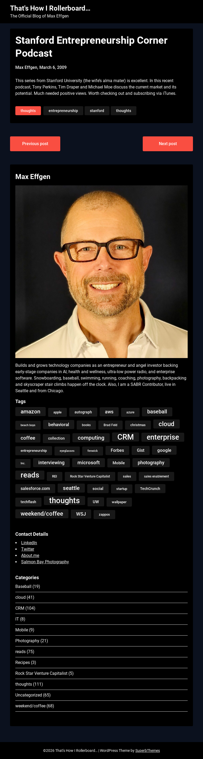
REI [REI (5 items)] (54, 476)
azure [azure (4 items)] (130, 412)
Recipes (22, 662)
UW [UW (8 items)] (96, 501)
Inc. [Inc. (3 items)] (23, 463)
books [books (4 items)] (86, 425)
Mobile (21, 629)
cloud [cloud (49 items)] (166, 424)
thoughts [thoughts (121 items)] (64, 500)
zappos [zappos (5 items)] (104, 514)
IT (17, 619)
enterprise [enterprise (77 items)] (163, 437)
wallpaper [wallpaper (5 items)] (119, 502)
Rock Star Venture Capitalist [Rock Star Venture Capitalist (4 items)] (90, 476)
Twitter (27, 549)
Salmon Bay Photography (45, 561)
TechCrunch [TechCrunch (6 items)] (150, 488)
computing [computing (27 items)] (91, 437)
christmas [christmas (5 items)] (138, 425)
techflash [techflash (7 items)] (28, 502)
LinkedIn (29, 542)
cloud (20, 597)
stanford (97, 111)
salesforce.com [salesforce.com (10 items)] (35, 488)
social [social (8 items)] (98, 488)
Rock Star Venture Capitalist (41, 673)
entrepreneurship (63, 111)
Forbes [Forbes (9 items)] (117, 450)
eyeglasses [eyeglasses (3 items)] (67, 451)
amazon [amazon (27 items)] (30, 411)
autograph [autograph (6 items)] (83, 412)
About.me (30, 555)
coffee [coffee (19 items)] (28, 438)
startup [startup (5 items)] (121, 489)
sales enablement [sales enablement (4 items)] (156, 476)
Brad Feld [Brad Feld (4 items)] (110, 425)
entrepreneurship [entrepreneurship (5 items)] (34, 451)
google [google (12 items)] (164, 450)
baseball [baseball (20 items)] (157, 412)
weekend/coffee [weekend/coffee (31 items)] (42, 513)
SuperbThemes (147, 750)
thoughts (28, 111)
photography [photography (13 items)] (151, 462)
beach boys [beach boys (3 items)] (28, 425)
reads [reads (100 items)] (30, 475)
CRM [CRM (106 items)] (125, 436)
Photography (27, 640)
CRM (19, 608)
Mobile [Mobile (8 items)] (119, 463)
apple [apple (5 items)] (57, 412)
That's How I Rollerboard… (50, 8)
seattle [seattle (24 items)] (71, 488)
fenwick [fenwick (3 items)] (92, 451)
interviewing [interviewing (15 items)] (51, 462)
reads (20, 651)
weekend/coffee (30, 705)
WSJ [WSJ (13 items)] (81, 514)
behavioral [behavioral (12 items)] (58, 424)
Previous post (35, 143)
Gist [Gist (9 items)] (140, 450)
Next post (168, 143)
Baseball (23, 586)
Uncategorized (28, 695)
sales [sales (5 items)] (127, 476)
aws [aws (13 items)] (109, 411)
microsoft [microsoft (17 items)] (88, 462)
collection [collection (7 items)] (56, 438)
